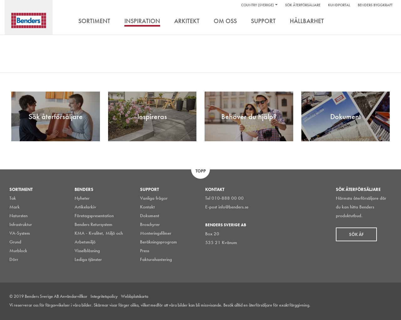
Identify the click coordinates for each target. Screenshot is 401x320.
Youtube (388, 306)
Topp (200, 171)
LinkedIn (360, 306)
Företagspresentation (94, 215)
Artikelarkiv (85, 207)
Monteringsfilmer (155, 233)
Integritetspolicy (104, 296)
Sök (387, 21)
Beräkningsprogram (158, 242)
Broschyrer (150, 224)
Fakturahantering (156, 259)
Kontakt (147, 207)
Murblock (18, 251)
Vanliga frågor (154, 198)
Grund (15, 242)
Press (144, 251)
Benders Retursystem (93, 224)
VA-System (19, 233)
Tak (12, 198)
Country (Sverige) (257, 5)
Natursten (18, 215)
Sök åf (356, 234)
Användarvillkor (73, 296)
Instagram (346, 306)
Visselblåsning (87, 251)
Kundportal (339, 5)
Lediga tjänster (88, 259)
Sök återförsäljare (302, 5)
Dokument (149, 215)
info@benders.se (233, 207)
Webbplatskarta (134, 296)
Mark (14, 207)
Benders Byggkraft (375, 5)
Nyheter (82, 198)
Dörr (13, 259)
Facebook (374, 306)
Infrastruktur (20, 224)
